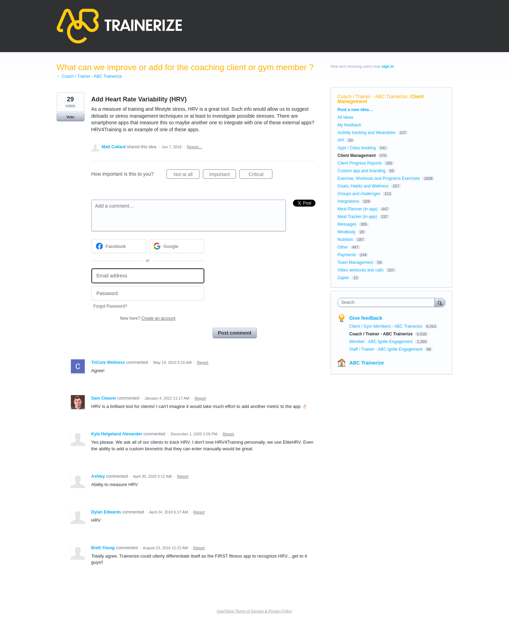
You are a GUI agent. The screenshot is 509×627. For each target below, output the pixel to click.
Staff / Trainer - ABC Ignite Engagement (386, 349)
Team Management (355, 262)
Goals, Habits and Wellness (362, 186)
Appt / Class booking (356, 147)
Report (202, 362)
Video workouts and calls (360, 270)
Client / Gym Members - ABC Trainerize (386, 326)
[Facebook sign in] (119, 246)
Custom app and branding (361, 170)
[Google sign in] (176, 246)
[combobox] (387, 302)
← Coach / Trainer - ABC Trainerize (89, 76)
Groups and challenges (358, 193)
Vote (70, 117)
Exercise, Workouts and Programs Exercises (378, 178)
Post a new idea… (355, 109)
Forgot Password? (110, 306)
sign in (387, 66)
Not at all (186, 175)
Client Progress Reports (359, 163)
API (340, 140)
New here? (147, 318)
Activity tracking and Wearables (366, 132)
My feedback (349, 125)
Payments (346, 254)
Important (222, 175)
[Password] (147, 293)
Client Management (356, 155)
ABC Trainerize (366, 363)
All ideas (345, 117)
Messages (346, 224)
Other (342, 247)
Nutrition (345, 239)
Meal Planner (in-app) (357, 209)
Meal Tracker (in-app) (357, 216)
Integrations (348, 201)
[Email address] (147, 275)
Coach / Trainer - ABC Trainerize (372, 96)
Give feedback (365, 318)
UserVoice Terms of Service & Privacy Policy (254, 611)
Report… (194, 147)
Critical (260, 175)
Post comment (234, 333)
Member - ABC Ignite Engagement (381, 341)
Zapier (343, 277)
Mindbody (346, 231)
